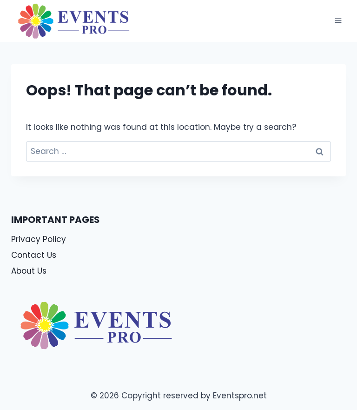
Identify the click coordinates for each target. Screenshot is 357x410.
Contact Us (33, 255)
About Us (28, 270)
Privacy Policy (38, 239)
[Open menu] (338, 20)
